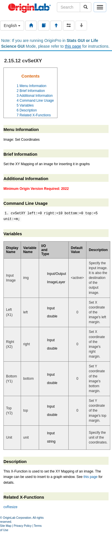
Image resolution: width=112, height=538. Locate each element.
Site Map (5, 525)
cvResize (10, 507)
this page (73, 46)
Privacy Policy (23, 525)
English (12, 25)
